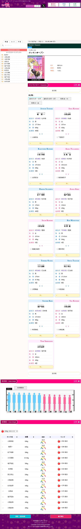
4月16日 (37, 199)
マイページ (30, 6)
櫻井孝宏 (61, 249)
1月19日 (37, 118)
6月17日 (64, 199)
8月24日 (37, 270)
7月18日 (64, 230)
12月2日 (64, 311)
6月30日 (37, 230)
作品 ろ (41, 41)
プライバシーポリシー (40, 522)
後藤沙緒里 (36, 249)
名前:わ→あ (35, 103)
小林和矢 (35, 137)
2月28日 (64, 118)
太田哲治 (35, 177)
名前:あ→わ (64, 99)
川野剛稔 (35, 289)
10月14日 (38, 311)
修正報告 (60, 516)
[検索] (2, 45)
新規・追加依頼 (20, 516)
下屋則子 (61, 137)
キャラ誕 (6, 4)
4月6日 (63, 159)
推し (41, 143)
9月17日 (64, 270)
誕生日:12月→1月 (49, 99)
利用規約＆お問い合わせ (40, 520)
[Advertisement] (40, 23)
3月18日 (37, 159)
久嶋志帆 (61, 329)
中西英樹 (61, 289)
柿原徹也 (35, 329)
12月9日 (37, 351)
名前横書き (20, 387)
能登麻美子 (62, 177)
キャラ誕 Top (32, 41)
